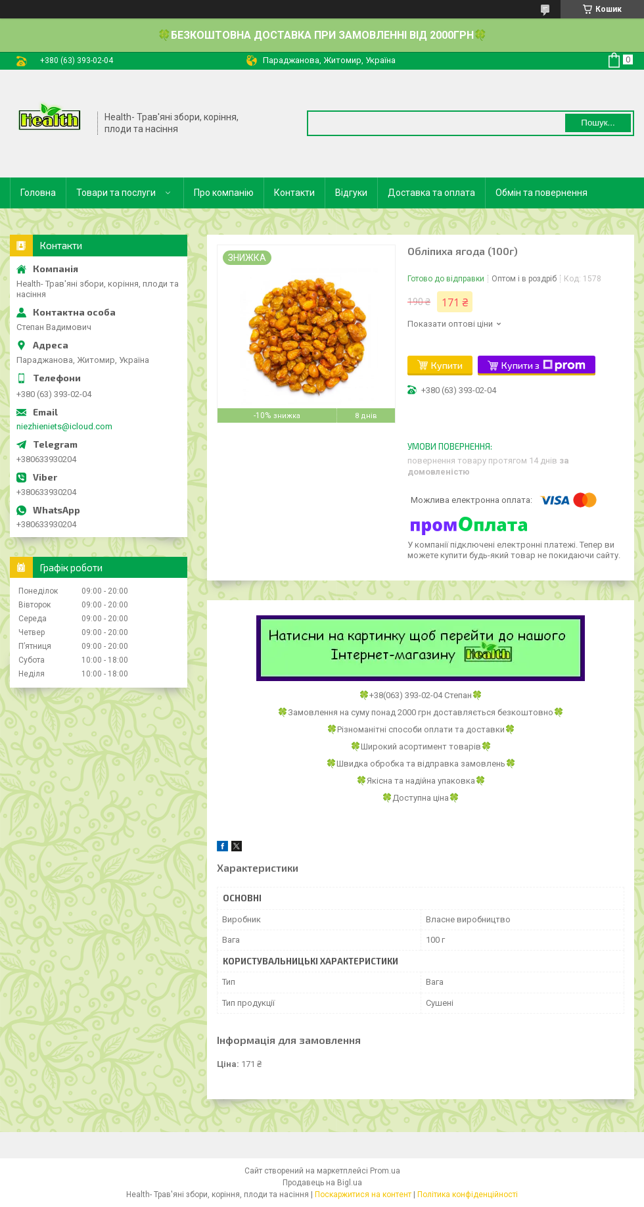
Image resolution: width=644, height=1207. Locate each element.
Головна (38, 192)
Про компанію (224, 192)
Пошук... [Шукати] (597, 123)
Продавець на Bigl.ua (322, 1182)
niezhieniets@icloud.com (64, 426)
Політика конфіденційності (467, 1194)
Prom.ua (385, 1170)
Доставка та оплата (431, 192)
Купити (447, 365)
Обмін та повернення (541, 192)
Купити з (543, 365)
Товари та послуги (116, 192)
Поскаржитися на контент (363, 1194)
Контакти (294, 192)
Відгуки (351, 192)
